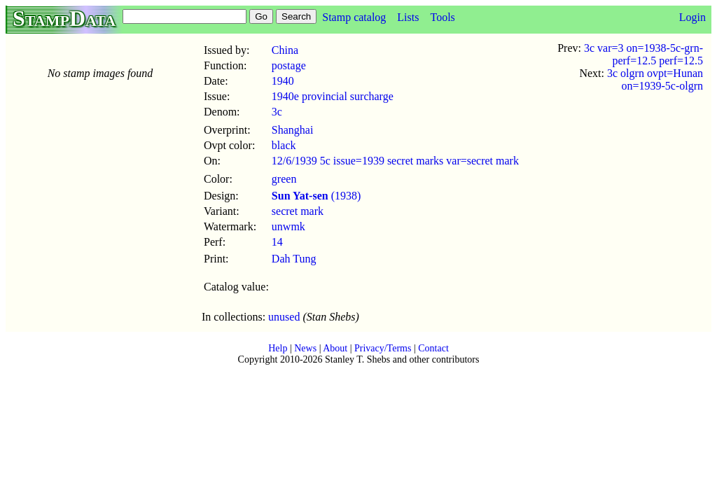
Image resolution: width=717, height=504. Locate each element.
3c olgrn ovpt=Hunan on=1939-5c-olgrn (655, 79)
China (285, 50)
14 (277, 242)
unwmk (288, 226)
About (335, 348)
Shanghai (293, 130)
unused (284, 317)
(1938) (316, 196)
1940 (283, 81)
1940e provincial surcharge (333, 96)
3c (277, 112)
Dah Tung (294, 259)
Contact (433, 348)
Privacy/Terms (382, 348)
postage (289, 65)
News (305, 348)
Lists (408, 17)
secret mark (297, 211)
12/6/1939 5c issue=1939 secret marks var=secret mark (395, 161)
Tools (442, 17)
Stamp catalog (354, 17)
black (284, 145)
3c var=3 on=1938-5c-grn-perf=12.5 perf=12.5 (643, 54)
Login (692, 17)
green (284, 179)
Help (277, 348)
